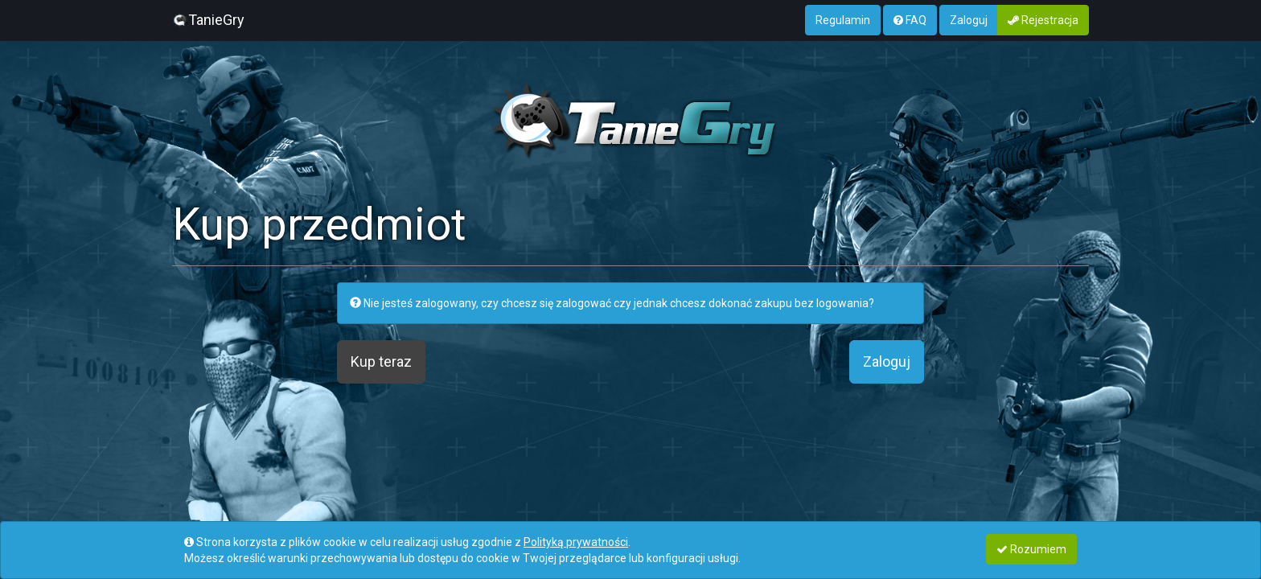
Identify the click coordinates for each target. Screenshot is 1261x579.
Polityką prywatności (576, 542)
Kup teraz (381, 361)
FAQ (909, 20)
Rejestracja (1043, 20)
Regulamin (842, 20)
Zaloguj (969, 20)
